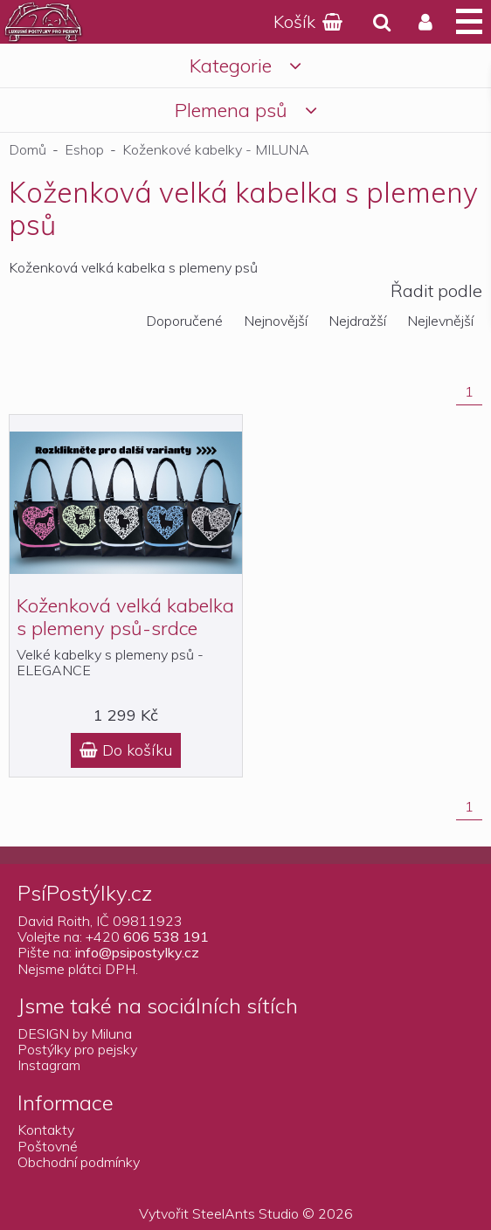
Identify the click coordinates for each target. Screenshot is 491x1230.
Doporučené (184, 320)
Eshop (84, 149)
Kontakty (45, 1129)
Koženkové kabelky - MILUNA (215, 149)
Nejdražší (357, 320)
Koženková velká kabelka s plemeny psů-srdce (125, 616)
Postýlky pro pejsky (77, 1049)
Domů (27, 149)
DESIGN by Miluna (74, 1033)
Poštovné (47, 1146)
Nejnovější (276, 320)
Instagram (48, 1065)
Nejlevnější (440, 320)
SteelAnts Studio (245, 1213)
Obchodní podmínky (78, 1162)
